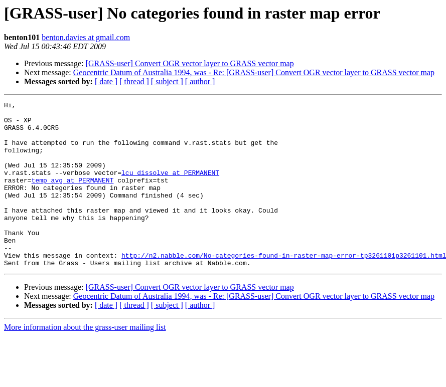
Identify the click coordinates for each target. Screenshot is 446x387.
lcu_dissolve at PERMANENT (170, 187)
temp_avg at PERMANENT (73, 196)
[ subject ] (167, 81)
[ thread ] (134, 81)
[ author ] (200, 81)
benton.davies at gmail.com (86, 37)
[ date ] (106, 81)
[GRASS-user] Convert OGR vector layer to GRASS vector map (190, 63)
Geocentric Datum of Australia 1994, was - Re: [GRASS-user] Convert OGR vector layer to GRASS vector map (253, 72)
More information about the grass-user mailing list (85, 360)
